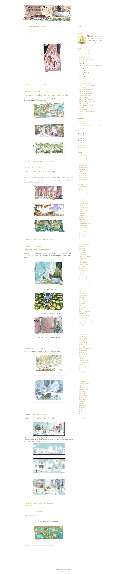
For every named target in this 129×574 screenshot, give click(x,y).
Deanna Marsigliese (84, 254)
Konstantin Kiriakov (84, 315)
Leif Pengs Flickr (83, 324)
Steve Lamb (82, 399)
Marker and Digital (83, 79)
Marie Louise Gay (83, 336)
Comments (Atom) (35, 555)
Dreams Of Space (83, 264)
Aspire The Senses (83, 203)
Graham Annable (83, 171)
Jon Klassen (82, 303)
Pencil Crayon (82, 97)
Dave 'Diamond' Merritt (95, 36)
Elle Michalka (82, 270)
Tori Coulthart (82, 414)
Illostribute (81, 289)
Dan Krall (81, 161)
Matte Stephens (83, 342)
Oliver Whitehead (83, 360)
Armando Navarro (83, 201)
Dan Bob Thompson (84, 244)
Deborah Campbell (83, 167)
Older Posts (70, 552)
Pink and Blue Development (36, 249)
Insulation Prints (83, 73)
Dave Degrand (82, 250)
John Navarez (82, 301)
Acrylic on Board (83, 51)
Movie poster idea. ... (90, 125)
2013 (81, 135)
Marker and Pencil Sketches (86, 81)
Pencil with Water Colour (85, 105)
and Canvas (82, 55)
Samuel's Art (82, 387)
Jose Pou (81, 305)
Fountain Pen (82, 274)
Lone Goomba (82, 326)
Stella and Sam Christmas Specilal (39, 418)
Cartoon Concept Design (85, 223)
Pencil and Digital (83, 95)
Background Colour (84, 57)
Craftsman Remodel (84, 240)
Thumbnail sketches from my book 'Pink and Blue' (46, 95)
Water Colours (82, 109)
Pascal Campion (83, 367)
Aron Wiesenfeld (83, 157)
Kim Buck (81, 313)
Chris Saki (81, 229)
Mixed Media (82, 87)
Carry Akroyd (82, 221)
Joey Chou (81, 299)
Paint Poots (82, 365)
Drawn (80, 260)
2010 (81, 142)
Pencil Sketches (83, 103)
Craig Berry (82, 242)
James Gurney (82, 293)
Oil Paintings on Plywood (85, 93)
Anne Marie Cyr (83, 195)
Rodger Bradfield (83, 379)
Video (80, 107)
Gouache (81, 70)
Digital (30, 505)
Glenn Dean (82, 169)
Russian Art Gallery (84, 383)
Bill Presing (82, 213)
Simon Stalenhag (83, 397)
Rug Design (82, 381)
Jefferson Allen (82, 295)
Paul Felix (81, 369)
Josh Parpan (82, 307)
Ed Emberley (82, 266)
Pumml (81, 375)
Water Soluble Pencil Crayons (86, 111)
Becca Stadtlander (83, 207)
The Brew (81, 409)
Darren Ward (82, 248)
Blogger (71, 569)
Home (45, 552)
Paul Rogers (82, 371)
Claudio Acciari (83, 234)
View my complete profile (93, 42)
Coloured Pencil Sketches (85, 59)
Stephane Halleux (83, 179)
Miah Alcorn (82, 344)
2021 (81, 121)
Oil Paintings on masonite (85, 91)
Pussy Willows (30, 515)
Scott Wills (81, 391)
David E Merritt (83, 165)
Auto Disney (82, 205)
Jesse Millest (82, 297)
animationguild (82, 418)
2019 (81, 128)
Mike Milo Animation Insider (86, 348)
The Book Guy (82, 407)
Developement (82, 61)
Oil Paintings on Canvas (85, 89)
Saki (80, 385)
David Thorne (82, 252)
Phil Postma (82, 373)
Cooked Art (82, 238)
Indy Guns (81, 291)
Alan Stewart (82, 189)
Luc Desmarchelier (83, 328)
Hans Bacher (82, 285)
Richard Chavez (83, 377)
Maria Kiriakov (83, 334)
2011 (81, 140)
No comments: (50, 84)
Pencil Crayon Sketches (85, 99)
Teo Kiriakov (82, 405)
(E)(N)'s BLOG (83, 187)
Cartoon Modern (83, 225)
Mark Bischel (82, 173)
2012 (81, 138)
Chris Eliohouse (83, 227)
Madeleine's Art (83, 330)
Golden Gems (82, 281)
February (83, 123)
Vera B (80, 416)
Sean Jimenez (82, 393)
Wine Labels (82, 113)
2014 (81, 133)
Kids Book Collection (84, 311)
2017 (81, 131)
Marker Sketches (83, 83)
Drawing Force (82, 258)
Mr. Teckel (81, 352)
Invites (80, 75)
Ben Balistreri (82, 209)
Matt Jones (81, 340)
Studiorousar (82, 401)
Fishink (81, 272)
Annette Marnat (83, 197)
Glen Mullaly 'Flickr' (84, 279)
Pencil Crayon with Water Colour (87, 101)
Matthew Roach (83, 175)
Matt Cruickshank (83, 338)
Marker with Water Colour (85, 85)
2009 (81, 145)
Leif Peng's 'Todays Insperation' (87, 321)
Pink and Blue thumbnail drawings (39, 171)
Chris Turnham (82, 231)
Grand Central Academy (85, 283)
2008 (81, 147)
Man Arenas (82, 332)
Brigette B (81, 219)
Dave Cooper (82, 163)
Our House (81, 29)
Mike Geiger (82, 346)
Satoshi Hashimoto (83, 389)
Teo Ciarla (81, 403)
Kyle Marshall (82, 317)
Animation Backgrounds (85, 193)
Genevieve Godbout (84, 277)
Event (80, 68)
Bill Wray (81, 215)
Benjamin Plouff (83, 211)
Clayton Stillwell (83, 236)
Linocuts (81, 77)
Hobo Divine (82, 287)
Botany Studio (82, 217)
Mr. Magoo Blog (83, 350)
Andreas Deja (82, 191)
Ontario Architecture (84, 362)
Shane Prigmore (83, 395)
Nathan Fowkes (83, 354)
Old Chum (81, 358)
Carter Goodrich (83, 159)
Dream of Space (83, 262)
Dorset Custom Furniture (85, 256)
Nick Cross (82, 356)
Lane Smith (82, 319)
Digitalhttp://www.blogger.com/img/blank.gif (90, 65)
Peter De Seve (82, 177)
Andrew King (82, 155)
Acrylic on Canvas (83, 53)
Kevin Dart (82, 309)
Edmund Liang (82, 268)
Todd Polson (82, 412)
